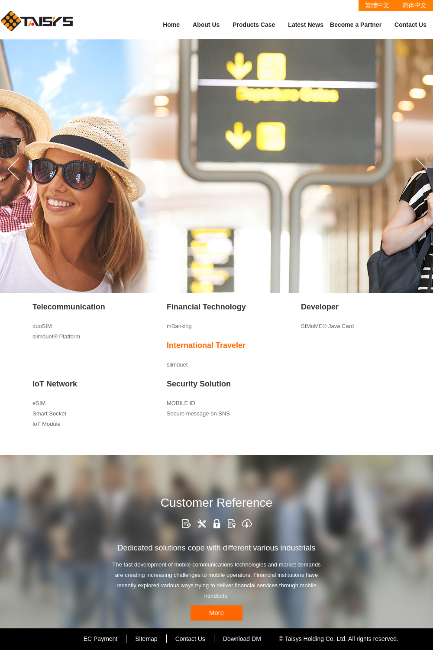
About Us (206, 24)
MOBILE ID (181, 403)
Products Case (254, 24)
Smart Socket (49, 413)
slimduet (177, 364)
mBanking (179, 326)
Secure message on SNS (198, 413)
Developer (320, 306)
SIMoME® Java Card (327, 326)
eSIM (38, 403)
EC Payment (101, 638)
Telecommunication (68, 306)
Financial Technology (206, 306)
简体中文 (414, 5)
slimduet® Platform (56, 336)
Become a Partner (355, 24)
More (216, 612)
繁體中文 (377, 5)
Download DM (242, 638)
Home (171, 24)
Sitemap (146, 638)
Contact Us (410, 24)
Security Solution (199, 384)
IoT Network (54, 384)
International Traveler (206, 345)
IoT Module (46, 424)
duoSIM (42, 326)
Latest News (305, 24)
